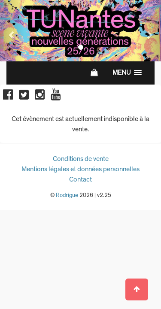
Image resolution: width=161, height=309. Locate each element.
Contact (80, 179)
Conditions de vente (81, 158)
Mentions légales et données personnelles (80, 169)
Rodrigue (67, 195)
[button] (12, 30)
